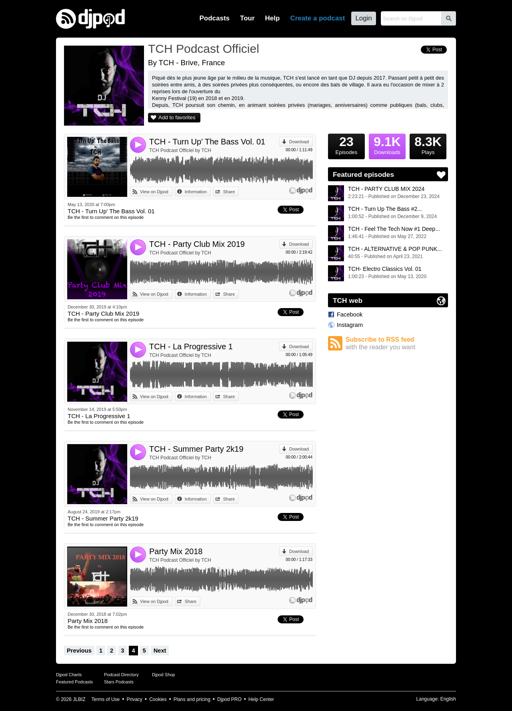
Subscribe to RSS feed (397, 343)
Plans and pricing (192, 699)
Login (363, 18)
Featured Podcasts (74, 681)
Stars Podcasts (119, 681)
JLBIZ (79, 699)
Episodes (346, 144)
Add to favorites (177, 117)
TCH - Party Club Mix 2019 (197, 244)
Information (196, 191)
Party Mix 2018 (175, 551)
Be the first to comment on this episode (106, 217)
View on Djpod (154, 191)
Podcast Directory (121, 674)
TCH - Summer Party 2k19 (196, 449)
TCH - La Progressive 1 (191, 346)
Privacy (134, 699)
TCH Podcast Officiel (203, 48)
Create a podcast (317, 18)
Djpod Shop (163, 674)
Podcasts (214, 18)
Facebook (349, 314)
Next (160, 650)
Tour (247, 18)
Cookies (157, 699)
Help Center (261, 699)
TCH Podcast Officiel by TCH (180, 150)
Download (299, 141)
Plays (428, 144)
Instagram (350, 325)
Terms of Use (106, 699)
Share (229, 191)
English (448, 699)
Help (272, 18)
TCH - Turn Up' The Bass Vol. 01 (207, 141)
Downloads (387, 144)
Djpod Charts (69, 674)
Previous (79, 650)
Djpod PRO (229, 699)
